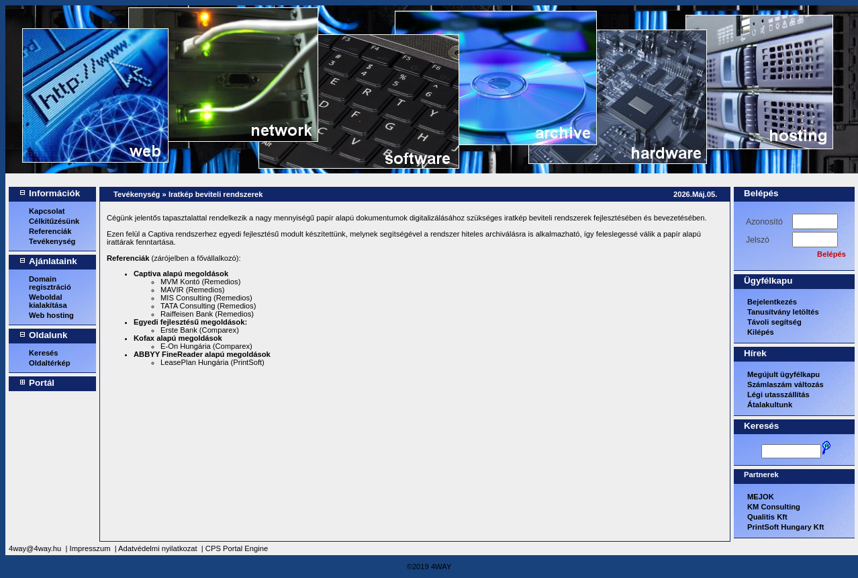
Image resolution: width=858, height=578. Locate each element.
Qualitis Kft (767, 517)
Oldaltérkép (49, 363)
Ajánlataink (53, 261)
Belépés (761, 193)
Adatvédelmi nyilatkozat (157, 548)
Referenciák (50, 231)
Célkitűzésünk (54, 221)
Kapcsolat (46, 211)
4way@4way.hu (35, 548)
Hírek (755, 353)
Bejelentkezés (772, 302)
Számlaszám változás (785, 384)
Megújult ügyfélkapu (783, 374)
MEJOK (760, 497)
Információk (54, 193)
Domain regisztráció (50, 283)
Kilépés (760, 332)
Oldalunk (48, 335)
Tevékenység (52, 241)
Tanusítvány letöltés (783, 312)
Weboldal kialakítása (48, 301)
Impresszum (90, 548)
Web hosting (51, 315)
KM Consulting (773, 507)
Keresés (43, 353)
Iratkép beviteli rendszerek (216, 194)
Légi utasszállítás (778, 394)
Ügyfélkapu (768, 281)
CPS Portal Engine (236, 548)
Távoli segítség (774, 322)
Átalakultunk (769, 405)
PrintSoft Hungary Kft (785, 527)
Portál (41, 383)
